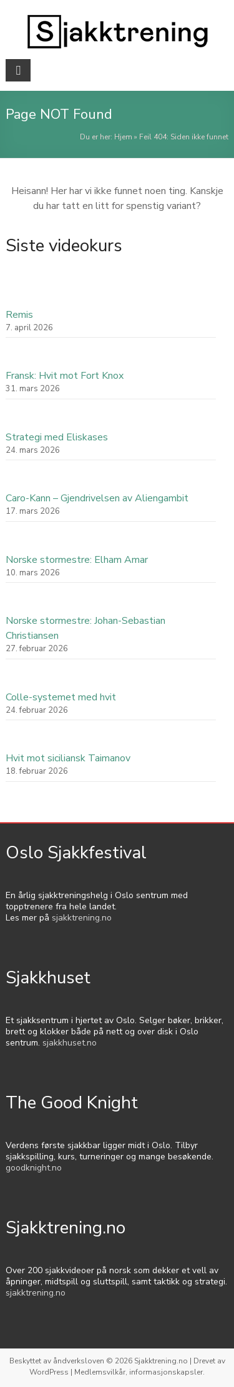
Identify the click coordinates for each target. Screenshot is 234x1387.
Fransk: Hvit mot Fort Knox (65, 376)
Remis (19, 315)
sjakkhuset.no (69, 1043)
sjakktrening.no (82, 918)
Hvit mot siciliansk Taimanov (68, 758)
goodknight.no (34, 1168)
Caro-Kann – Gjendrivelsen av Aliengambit (97, 498)
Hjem (123, 137)
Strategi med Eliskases (57, 437)
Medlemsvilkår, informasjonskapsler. (139, 1372)
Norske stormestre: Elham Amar (77, 560)
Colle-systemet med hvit (61, 697)
